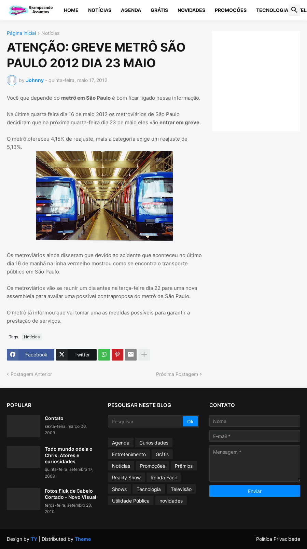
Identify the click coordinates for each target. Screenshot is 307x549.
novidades (171, 501)
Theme (83, 539)
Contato (54, 418)
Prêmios (184, 466)
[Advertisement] (263, 80)
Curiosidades (153, 443)
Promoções (231, 10)
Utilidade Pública (131, 501)
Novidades (191, 10)
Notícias (99, 10)
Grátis (159, 10)
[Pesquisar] (145, 421)
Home (71, 10)
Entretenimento (129, 454)
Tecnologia (272, 10)
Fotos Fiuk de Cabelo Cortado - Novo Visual (70, 494)
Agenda (131, 10)
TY (34, 539)
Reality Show (126, 477)
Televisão (181, 489)
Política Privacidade (278, 539)
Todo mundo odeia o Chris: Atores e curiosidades (69, 455)
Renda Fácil (164, 477)
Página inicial (21, 33)
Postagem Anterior (31, 374)
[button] (294, 10)
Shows (119, 489)
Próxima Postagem (177, 374)
